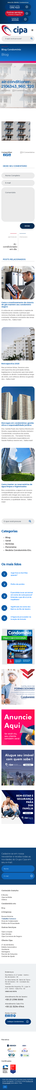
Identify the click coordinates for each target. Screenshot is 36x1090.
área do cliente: (13, 2)
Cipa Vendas (6, 934)
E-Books (4, 895)
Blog (7, 537)
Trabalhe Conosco (8, 919)
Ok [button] (5, 1087)
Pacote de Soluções (9, 954)
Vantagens (5, 952)
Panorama (10, 547)
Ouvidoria (5, 949)
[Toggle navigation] (32, 30)
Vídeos (4, 900)
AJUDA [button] (15, 19)
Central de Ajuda (8, 956)
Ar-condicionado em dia (10, 247)
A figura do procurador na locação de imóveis (21, 618)
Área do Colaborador (9, 921)
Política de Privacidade (10, 923)
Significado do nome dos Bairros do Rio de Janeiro (21, 608)
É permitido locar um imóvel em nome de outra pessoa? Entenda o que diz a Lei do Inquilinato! (22, 596)
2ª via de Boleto (7, 945)
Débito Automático (9, 947)
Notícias (9, 544)
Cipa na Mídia (6, 897)
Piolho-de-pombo (18, 584)
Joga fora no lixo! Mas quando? (19, 574)
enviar (27, 226)
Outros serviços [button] (15, 13)
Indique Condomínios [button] (18, 1022)
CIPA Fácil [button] (15, 7)
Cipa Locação (6, 932)
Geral (8, 540)
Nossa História (7, 916)
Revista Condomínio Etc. (18, 550)
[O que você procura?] (15, 39)
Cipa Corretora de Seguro (11, 936)
